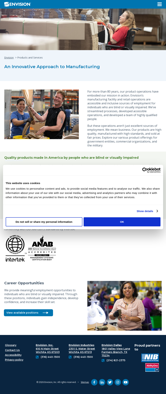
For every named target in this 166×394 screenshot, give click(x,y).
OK (122, 221)
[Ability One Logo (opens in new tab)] (152, 368)
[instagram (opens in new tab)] (118, 382)
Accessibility (13, 355)
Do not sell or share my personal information (44, 221)
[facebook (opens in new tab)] (94, 382)
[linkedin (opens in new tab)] (102, 382)
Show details (145, 211)
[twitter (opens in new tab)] (110, 382)
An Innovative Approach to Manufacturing (52, 66)
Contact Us (12, 350)
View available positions (22, 312)
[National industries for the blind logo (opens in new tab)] (150, 358)
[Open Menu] (159, 4)
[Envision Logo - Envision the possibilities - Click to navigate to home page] (19, 4)
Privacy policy (14, 359)
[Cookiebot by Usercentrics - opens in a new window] (144, 170)
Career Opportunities (24, 283)
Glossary (10, 345)
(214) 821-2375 (116, 360)
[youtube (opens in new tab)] (125, 382)
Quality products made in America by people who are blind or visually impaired (71, 158)
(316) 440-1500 (50, 357)
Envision (9, 57)
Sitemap (85, 382)
